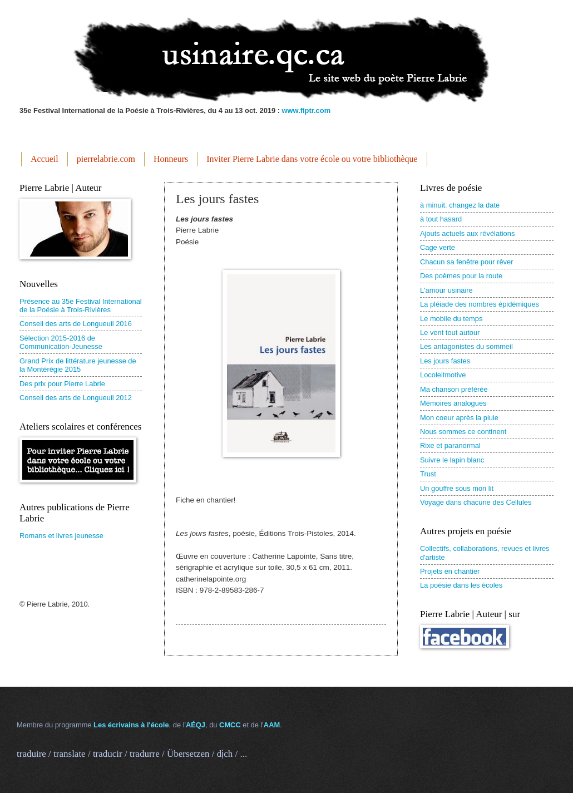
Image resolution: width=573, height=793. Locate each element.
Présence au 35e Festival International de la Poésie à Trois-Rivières (80, 305)
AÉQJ (195, 725)
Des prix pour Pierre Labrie (62, 384)
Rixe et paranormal (450, 445)
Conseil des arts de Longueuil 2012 (75, 397)
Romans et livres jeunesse (61, 535)
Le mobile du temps (451, 318)
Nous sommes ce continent (463, 431)
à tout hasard (441, 219)
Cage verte (437, 247)
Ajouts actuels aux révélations (467, 233)
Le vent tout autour (450, 332)
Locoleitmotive (443, 375)
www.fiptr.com (306, 110)
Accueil (44, 159)
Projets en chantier (450, 571)
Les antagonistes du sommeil (466, 346)
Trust (428, 474)
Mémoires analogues (453, 403)
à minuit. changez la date (460, 205)
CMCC (230, 725)
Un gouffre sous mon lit (456, 488)
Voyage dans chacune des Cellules (475, 502)
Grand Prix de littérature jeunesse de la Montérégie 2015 (77, 365)
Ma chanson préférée (454, 389)
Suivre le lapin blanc (452, 460)
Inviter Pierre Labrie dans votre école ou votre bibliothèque (311, 159)
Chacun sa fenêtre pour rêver (466, 262)
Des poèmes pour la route (461, 276)
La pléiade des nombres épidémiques (479, 304)
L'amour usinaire (446, 290)
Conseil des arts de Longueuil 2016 (75, 323)
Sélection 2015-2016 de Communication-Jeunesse (60, 342)
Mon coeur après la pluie (459, 417)
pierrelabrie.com (106, 159)
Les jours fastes (445, 361)
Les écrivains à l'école (131, 725)
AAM (272, 725)
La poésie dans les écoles (461, 585)
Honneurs (171, 159)
